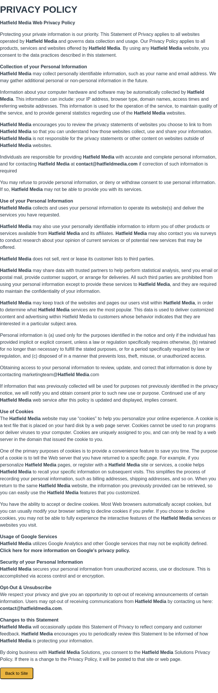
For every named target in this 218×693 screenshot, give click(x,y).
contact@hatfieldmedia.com (107, 163)
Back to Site (16, 673)
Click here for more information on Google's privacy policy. (65, 550)
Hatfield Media (15, 22)
